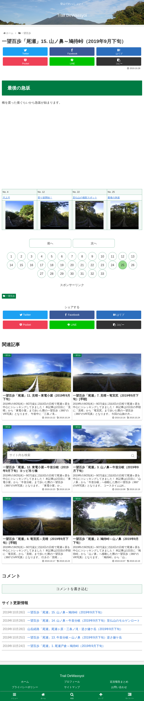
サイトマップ (72, 684)
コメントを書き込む (72, 587)
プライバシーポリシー (25, 684)
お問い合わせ (119, 684)
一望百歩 (10, 296)
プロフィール (72, 679)
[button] (133, 455)
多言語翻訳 (72, 690)
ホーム (25, 679)
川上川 (6, 197)
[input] (72, 455)
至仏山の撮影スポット (85, 197)
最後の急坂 (114, 197)
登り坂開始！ (45, 197)
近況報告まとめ (119, 679)
